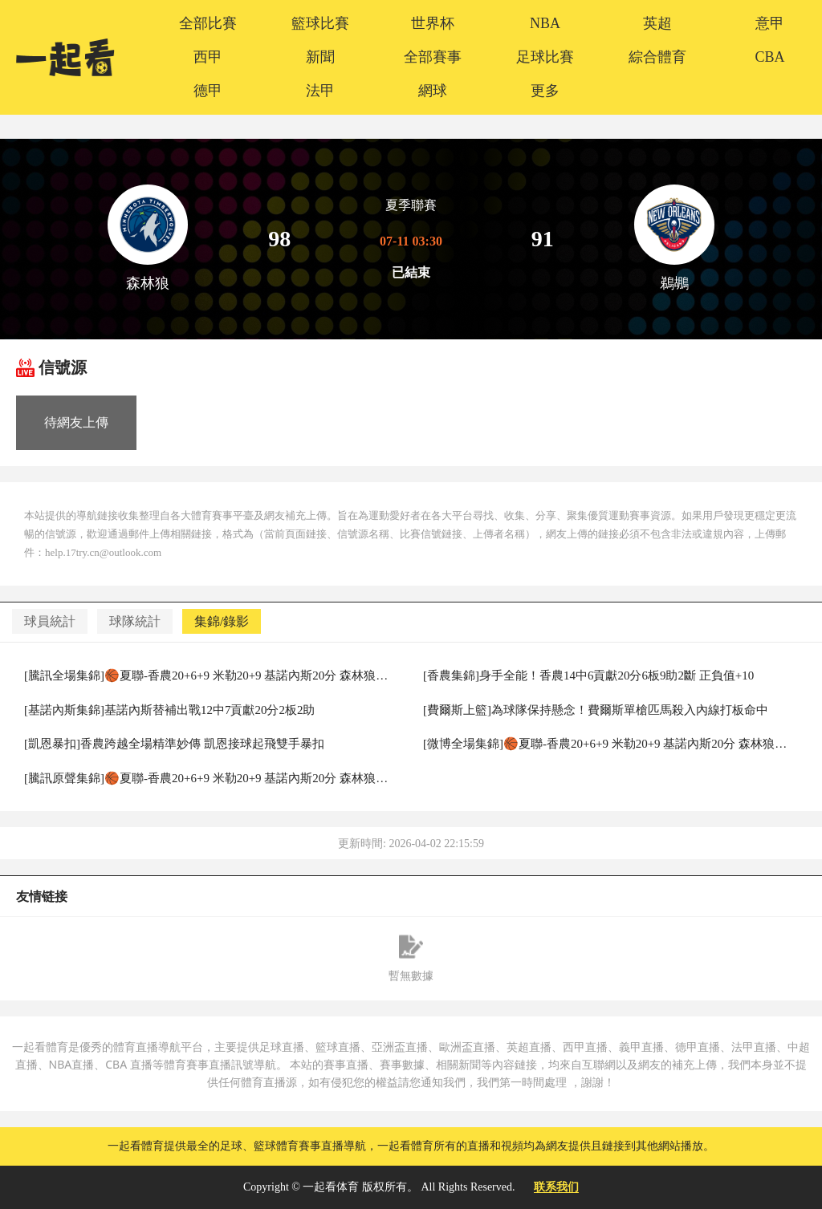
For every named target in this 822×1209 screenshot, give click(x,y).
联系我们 (556, 1187)
